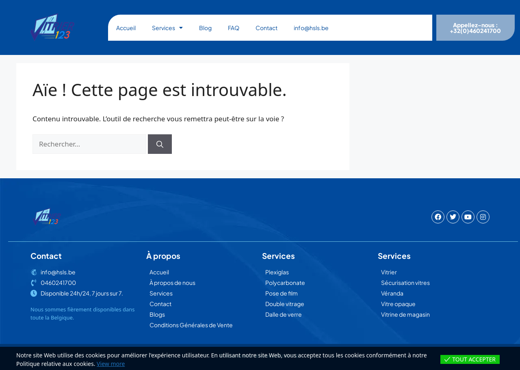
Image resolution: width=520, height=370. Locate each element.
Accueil (126, 27)
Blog (205, 27)
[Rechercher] (160, 144)
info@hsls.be (311, 27)
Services (167, 28)
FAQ (233, 27)
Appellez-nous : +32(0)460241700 (475, 27)
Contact (266, 27)
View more (111, 364)
